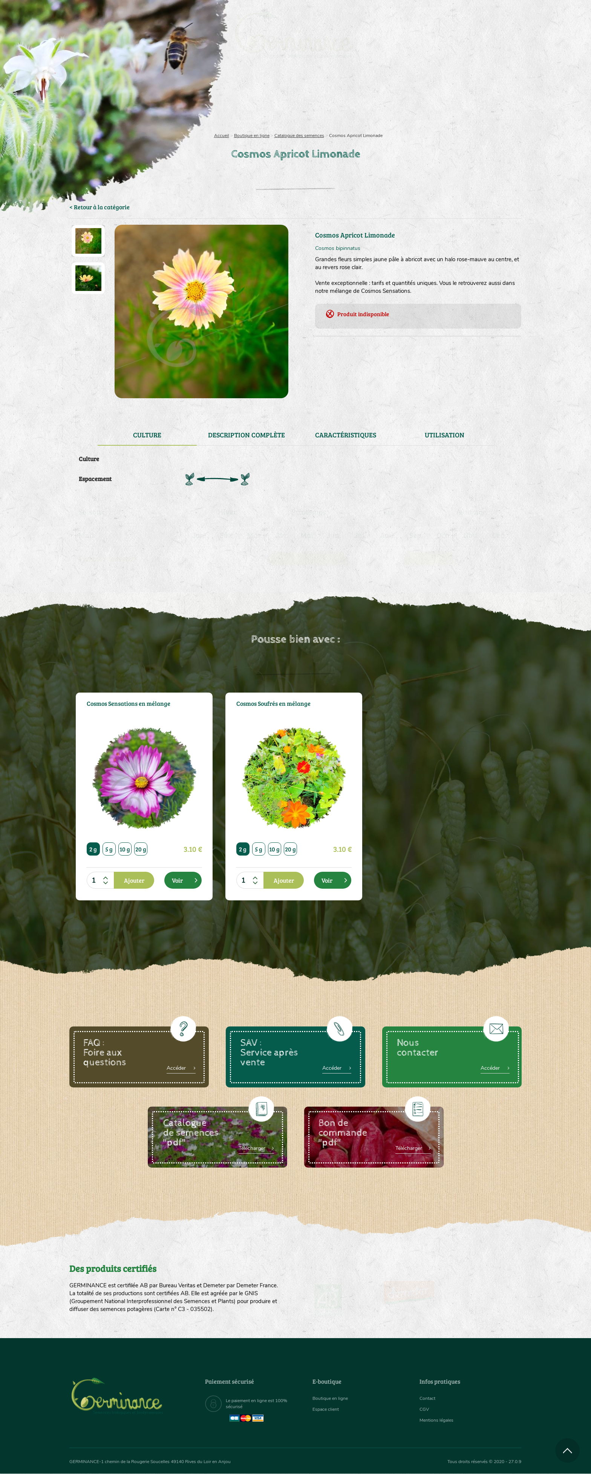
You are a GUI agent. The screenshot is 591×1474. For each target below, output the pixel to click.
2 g (93, 849)
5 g (109, 849)
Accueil (221, 135)
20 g (140, 849)
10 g (125, 849)
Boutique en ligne (454, 97)
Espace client (327, 1409)
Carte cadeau (271, 97)
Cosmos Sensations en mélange (120, 708)
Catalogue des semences (299, 135)
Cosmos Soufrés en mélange (279, 704)
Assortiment (352, 97)
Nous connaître (200, 97)
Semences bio (130, 97)
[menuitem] (486, 14)
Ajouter (134, 880)
